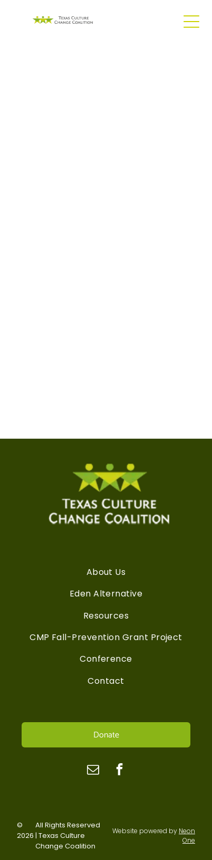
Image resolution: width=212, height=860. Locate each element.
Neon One (187, 835)
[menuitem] (106, 572)
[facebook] (119, 770)
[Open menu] (191, 21)
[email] (93, 770)
